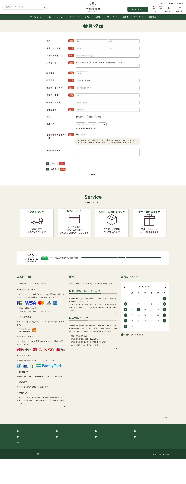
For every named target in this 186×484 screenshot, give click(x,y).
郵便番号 (60, 73)
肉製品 (125, 17)
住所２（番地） (60, 95)
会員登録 (181, 3)
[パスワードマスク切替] (138, 66)
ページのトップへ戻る (161, 439)
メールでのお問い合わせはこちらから (135, 276)
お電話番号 (60, 109)
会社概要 (36, 479)
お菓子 (97, 17)
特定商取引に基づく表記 (63, 479)
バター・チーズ (111, 17)
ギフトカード (139, 17)
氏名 (60, 40)
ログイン (173, 3)
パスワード (60, 62)
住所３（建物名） (54, 102)
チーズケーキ (74, 17)
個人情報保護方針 (56, 169)
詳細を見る (59, 426)
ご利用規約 (47, 479)
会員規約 (53, 163)
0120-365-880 (59, 276)
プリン (87, 17)
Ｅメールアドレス (60, 55)
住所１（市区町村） (60, 87)
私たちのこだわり (136, 9)
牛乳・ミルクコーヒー (55, 17)
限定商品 (152, 17)
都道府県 (60, 80)
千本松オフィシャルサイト (84, 479)
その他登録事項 (53, 150)
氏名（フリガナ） (60, 48)
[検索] (44, 7)
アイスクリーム (36, 17)
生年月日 (50, 124)
